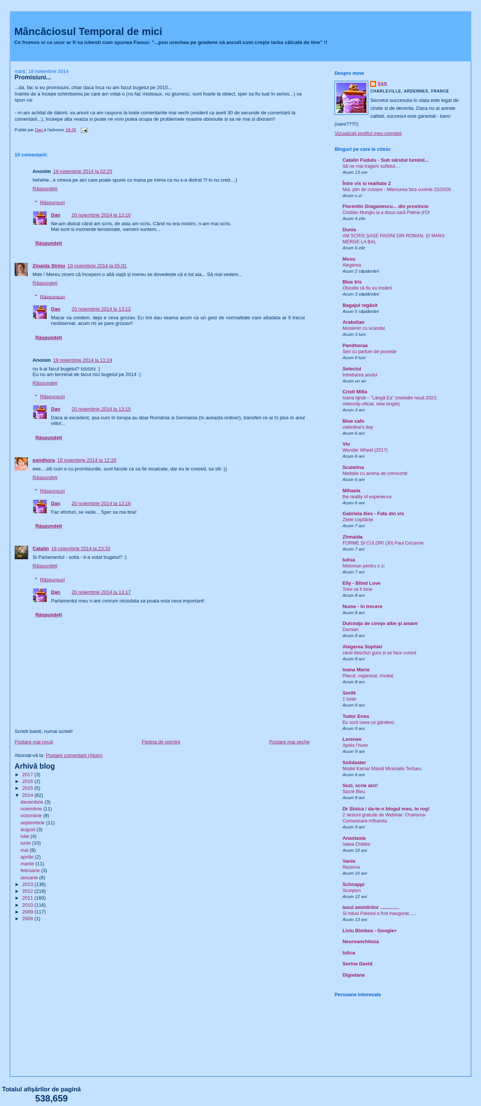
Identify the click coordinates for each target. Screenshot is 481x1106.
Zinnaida (352, 537)
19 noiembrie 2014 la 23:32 (80, 548)
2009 (28, 912)
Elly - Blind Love (361, 583)
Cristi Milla (354, 391)
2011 (28, 898)
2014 (28, 795)
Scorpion (351, 890)
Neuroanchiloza (360, 941)
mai (25, 850)
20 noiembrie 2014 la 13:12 (101, 309)
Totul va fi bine (357, 589)
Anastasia (353, 838)
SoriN (348, 693)
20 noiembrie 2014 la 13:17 (101, 592)
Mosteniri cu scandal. (364, 328)
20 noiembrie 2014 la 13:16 (101, 503)
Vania (348, 861)
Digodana (353, 975)
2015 (28, 788)
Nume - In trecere (362, 606)
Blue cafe (353, 421)
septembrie (33, 822)
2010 (28, 905)
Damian (350, 629)
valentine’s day (357, 427)
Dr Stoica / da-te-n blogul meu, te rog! (386, 809)
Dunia (349, 229)
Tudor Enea (355, 716)
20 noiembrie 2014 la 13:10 (101, 215)
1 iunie (349, 699)
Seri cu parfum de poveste (369, 351)
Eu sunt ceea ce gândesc (368, 722)
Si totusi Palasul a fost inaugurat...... (379, 913)
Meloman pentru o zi (363, 566)
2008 (28, 918)
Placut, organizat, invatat (367, 675)
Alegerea (351, 265)
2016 (28, 781)
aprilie (27, 857)
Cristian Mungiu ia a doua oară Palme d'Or (386, 212)
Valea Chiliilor (356, 844)
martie (27, 863)
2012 (28, 891)
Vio (346, 444)
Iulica (348, 953)
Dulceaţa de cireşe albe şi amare (379, 623)
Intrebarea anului (359, 375)
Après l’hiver (355, 745)
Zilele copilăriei (357, 519)
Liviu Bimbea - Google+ (369, 930)
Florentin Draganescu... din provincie (385, 206)
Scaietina (353, 467)
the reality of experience (367, 496)
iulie (25, 836)
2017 (28, 774)
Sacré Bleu (353, 791)
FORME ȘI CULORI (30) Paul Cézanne (383, 543)
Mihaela (351, 490)
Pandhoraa (355, 345)
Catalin (41, 548)
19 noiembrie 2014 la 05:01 (97, 266)
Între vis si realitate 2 (366, 183)
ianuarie (29, 877)
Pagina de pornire (161, 742)
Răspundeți (45, 188)
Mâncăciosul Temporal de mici (88, 31)
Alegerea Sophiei (362, 646)
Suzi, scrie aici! (360, 785)
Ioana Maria (355, 669)
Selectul (351, 369)
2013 (28, 884)
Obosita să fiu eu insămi (367, 288)
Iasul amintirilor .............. (370, 907)
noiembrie (31, 809)
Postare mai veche (289, 742)
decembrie (32, 802)
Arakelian (353, 322)
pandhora (44, 460)
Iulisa (348, 560)
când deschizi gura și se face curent (379, 652)
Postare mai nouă (34, 742)
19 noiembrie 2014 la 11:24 (82, 360)
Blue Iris (352, 282)
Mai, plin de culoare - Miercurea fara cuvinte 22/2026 (396, 189)
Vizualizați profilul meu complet (367, 133)
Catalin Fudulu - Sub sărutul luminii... (385, 160)
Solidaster (354, 762)
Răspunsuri (52, 202)
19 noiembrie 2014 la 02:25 (82, 171)
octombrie (31, 815)
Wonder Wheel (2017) (365, 450)
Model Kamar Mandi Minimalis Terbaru (381, 768)
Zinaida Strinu (49, 266)
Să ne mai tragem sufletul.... (371, 166)
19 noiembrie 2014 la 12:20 (86, 460)
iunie (26, 843)
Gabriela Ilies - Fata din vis (373, 513)
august (28, 829)
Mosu (348, 259)
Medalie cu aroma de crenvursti (374, 473)
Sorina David (357, 963)
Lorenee (352, 739)
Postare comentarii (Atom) (74, 755)
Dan (56, 215)
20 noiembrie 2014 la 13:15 (101, 409)
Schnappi (353, 884)
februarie (30, 870)
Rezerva (351, 867)
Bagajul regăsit (359, 305)
